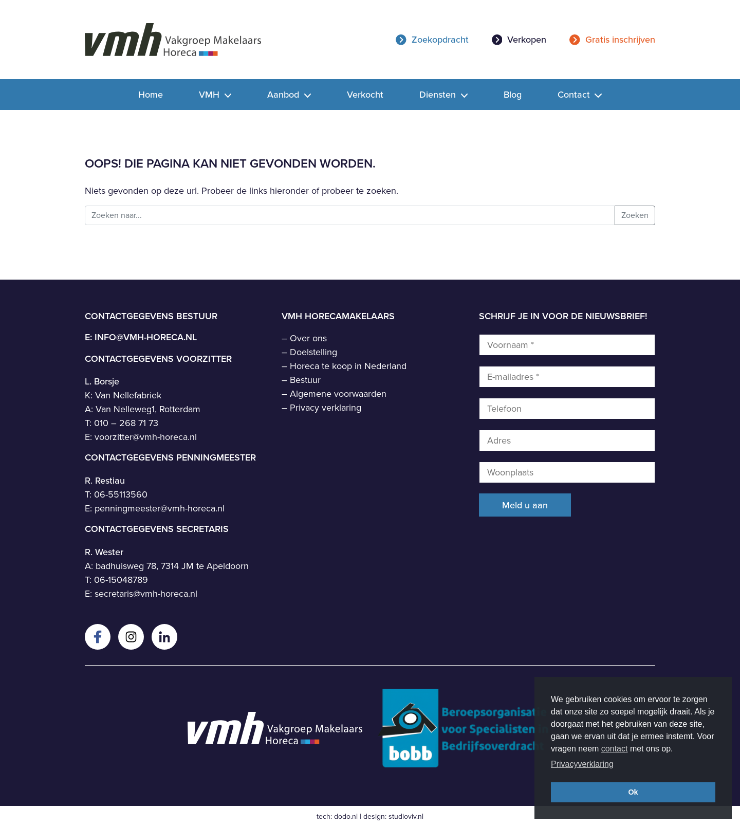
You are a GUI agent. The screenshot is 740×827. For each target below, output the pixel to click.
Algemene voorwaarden (338, 393)
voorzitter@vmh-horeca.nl (146, 437)
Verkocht (365, 94)
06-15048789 (121, 579)
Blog (513, 94)
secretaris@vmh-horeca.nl (146, 593)
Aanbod (284, 94)
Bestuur (305, 380)
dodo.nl (346, 816)
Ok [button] (633, 792)
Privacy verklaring (325, 407)
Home (150, 94)
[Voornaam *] (567, 345)
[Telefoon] (567, 408)
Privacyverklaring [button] (582, 764)
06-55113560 (120, 494)
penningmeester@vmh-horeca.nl (160, 508)
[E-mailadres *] (567, 377)
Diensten (438, 94)
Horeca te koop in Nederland (348, 366)
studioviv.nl (405, 816)
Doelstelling (313, 352)
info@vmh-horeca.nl (146, 336)
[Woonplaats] (567, 472)
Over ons (308, 338)
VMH (210, 94)
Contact (575, 94)
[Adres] (567, 440)
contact (614, 748)
